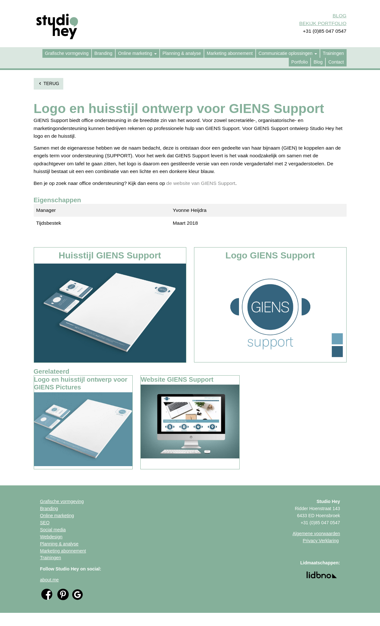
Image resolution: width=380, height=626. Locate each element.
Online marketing (57, 515)
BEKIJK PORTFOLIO (322, 23)
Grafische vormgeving (62, 501)
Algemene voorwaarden (316, 533)
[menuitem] (66, 53)
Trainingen (50, 557)
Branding (49, 508)
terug (48, 83)
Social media (53, 529)
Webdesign (51, 536)
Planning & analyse (59, 543)
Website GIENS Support (177, 379)
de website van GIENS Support (200, 183)
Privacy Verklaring (321, 540)
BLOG (339, 15)
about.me (49, 579)
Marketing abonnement (63, 550)
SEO (45, 522)
